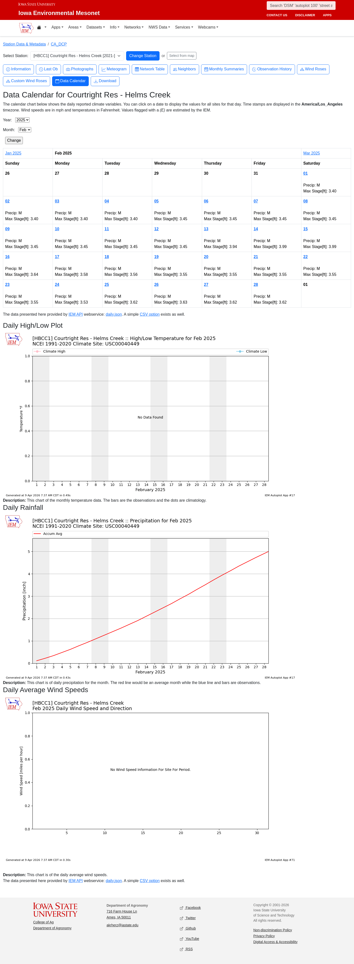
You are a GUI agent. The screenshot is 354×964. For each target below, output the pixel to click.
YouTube (189, 939)
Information (18, 69)
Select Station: (15, 56)
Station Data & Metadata (24, 44)
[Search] (301, 5)
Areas (73, 27)
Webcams (207, 27)
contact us (276, 15)
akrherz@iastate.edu (122, 925)
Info (113, 27)
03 (57, 201)
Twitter (188, 918)
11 (106, 229)
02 (7, 201)
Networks (132, 27)
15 (305, 229)
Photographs (79, 69)
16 (7, 257)
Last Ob (48, 69)
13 (206, 229)
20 (206, 257)
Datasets (94, 27)
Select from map (181, 56)
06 (206, 201)
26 (156, 284)
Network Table (150, 69)
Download (105, 81)
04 (106, 201)
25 (106, 284)
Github (188, 928)
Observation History (272, 69)
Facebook (190, 908)
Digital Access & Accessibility (275, 942)
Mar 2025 (311, 153)
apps (327, 15)
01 (305, 173)
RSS (186, 949)
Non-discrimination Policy (272, 930)
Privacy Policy (264, 936)
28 (256, 284)
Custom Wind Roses (26, 81)
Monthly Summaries (224, 69)
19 (156, 257)
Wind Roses (313, 69)
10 (57, 229)
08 (305, 201)
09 (7, 229)
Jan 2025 (13, 153)
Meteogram (114, 69)
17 (57, 257)
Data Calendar (70, 81)
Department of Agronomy (52, 928)
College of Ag (43, 922)
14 (256, 229)
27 (206, 284)
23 (7, 284)
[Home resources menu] (41, 28)
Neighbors (184, 69)
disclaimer (305, 15)
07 (256, 201)
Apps (55, 27)
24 (57, 284)
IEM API (76, 314)
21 (256, 257)
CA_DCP (59, 44)
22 (305, 257)
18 (106, 257)
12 (156, 229)
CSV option (150, 314)
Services (182, 27)
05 (156, 201)
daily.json (114, 314)
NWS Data (157, 27)
